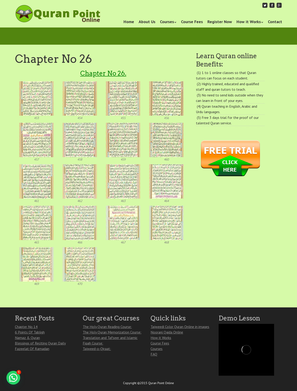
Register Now (219, 21)
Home (129, 21)
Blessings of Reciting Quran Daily (40, 343)
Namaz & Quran (27, 337)
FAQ (154, 354)
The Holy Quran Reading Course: (107, 326)
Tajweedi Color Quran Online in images (180, 326)
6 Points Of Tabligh (30, 332)
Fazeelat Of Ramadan (32, 348)
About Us (147, 21)
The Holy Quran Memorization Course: (112, 332)
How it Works (248, 21)
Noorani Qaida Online (167, 332)
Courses (167, 21)
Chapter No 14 (26, 326)
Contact (275, 21)
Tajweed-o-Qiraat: (97, 348)
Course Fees (192, 21)
